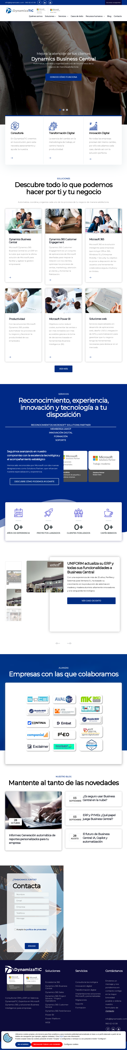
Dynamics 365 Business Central (56, 987)
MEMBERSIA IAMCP (60, 429)
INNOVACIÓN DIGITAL (60, 432)
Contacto (118, 16)
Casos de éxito (77, 16)
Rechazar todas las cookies (46, 1044)
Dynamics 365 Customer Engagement (63, 241)
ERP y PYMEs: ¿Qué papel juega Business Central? (99, 817)
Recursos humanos (95, 16)
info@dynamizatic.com (113, 1019)
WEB (47, 1022)
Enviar (31, 946)
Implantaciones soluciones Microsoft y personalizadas (88, 995)
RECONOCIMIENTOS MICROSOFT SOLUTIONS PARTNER (61, 425)
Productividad (17, 318)
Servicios (63, 16)
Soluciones (50, 16)
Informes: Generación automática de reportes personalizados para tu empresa (32, 839)
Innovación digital (83, 986)
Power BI (49, 1015)
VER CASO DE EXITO (91, 601)
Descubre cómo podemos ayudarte (34, 481)
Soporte (79, 1004)
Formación (80, 1007)
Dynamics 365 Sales (54, 992)
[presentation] (32, 937)
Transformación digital (85, 990)
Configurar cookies (71, 1044)
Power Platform (52, 1018)
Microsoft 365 (96, 239)
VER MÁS (63, 369)
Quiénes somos (35, 16)
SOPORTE (60, 440)
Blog (109, 16)
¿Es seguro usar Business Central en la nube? (99, 798)
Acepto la (30, 929)
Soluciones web (98, 318)
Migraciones (81, 1000)
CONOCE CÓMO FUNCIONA (63, 77)
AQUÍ (62, 1036)
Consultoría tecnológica (86, 982)
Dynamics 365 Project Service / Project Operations (55, 998)
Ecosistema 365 (52, 982)
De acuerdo (23, 1044)
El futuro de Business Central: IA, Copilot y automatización (96, 837)
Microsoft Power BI (59, 318)
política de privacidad (36, 929)
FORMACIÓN (61, 436)
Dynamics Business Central (20, 241)
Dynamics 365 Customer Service (56, 1005)
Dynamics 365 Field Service (58, 1011)
